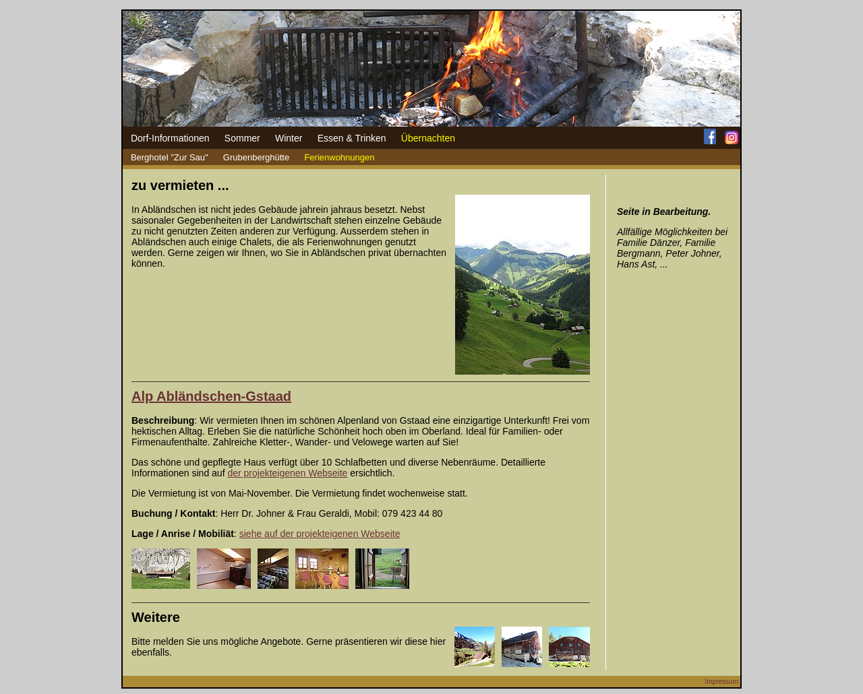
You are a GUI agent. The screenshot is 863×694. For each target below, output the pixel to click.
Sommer (242, 138)
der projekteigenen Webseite (287, 473)
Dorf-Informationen (170, 138)
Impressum (721, 681)
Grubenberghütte (256, 157)
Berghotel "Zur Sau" (169, 157)
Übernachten (428, 138)
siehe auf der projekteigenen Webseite (319, 533)
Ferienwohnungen (339, 157)
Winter (288, 138)
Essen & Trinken (352, 138)
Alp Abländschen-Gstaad (211, 396)
